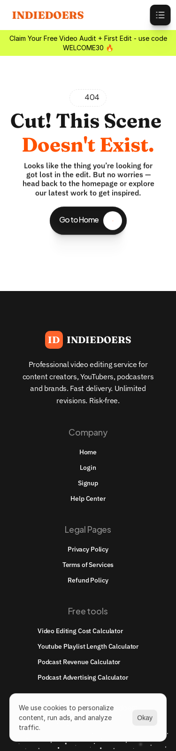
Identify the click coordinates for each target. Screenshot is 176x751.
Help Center (87, 498)
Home (88, 452)
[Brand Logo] (88, 340)
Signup (88, 483)
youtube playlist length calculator (88, 646)
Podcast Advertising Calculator (83, 677)
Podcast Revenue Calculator (79, 662)
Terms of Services (88, 564)
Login (88, 467)
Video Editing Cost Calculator (80, 631)
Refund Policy (88, 580)
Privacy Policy (88, 549)
